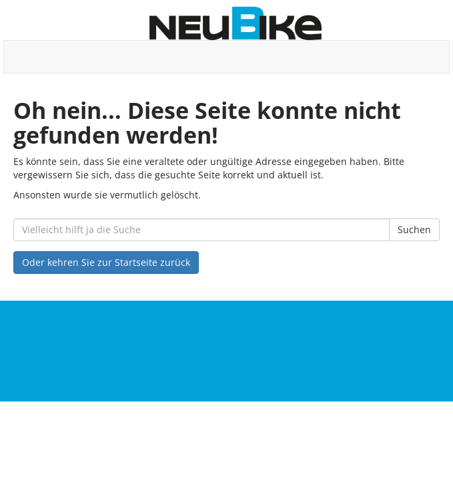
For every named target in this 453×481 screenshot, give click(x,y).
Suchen (414, 229)
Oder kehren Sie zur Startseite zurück (106, 262)
